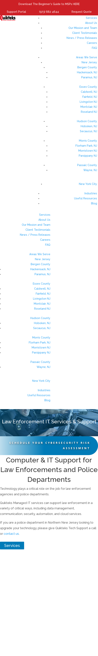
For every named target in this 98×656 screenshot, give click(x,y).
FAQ (94, 47)
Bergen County (87, 67)
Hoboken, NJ (89, 126)
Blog (94, 203)
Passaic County (87, 165)
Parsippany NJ (88, 155)
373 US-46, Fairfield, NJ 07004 (49, 619)
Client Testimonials (84, 32)
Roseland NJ (89, 111)
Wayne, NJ (90, 170)
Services (91, 17)
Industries (90, 193)
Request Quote (82, 11)
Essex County (88, 86)
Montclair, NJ (88, 106)
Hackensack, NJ (87, 72)
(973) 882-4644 (59, 624)
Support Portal (16, 11)
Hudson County (87, 121)
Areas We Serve (86, 57)
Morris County (88, 140)
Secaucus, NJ (88, 131)
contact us (11, 534)
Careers (92, 42)
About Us (91, 22)
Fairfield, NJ (89, 96)
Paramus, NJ (89, 77)
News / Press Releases (82, 37)
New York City (88, 184)
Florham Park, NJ (86, 145)
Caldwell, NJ (89, 91)
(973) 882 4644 (49, 11)
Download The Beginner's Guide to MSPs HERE (49, 4)
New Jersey (89, 62)
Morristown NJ (87, 150)
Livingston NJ (88, 101)
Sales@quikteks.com (59, 628)
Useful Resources (85, 198)
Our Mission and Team (82, 27)
